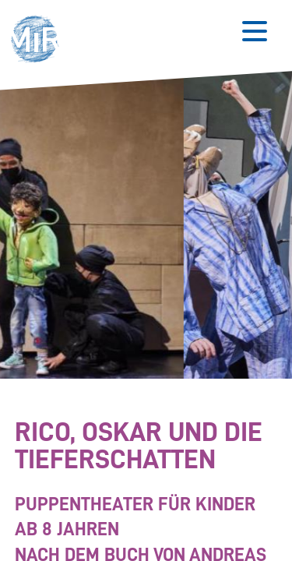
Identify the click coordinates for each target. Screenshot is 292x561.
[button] (39, 41)
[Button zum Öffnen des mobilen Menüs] (254, 31)
